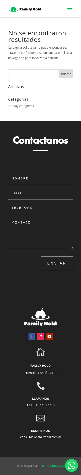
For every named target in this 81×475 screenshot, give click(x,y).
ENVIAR (57, 263)
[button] (71, 465)
